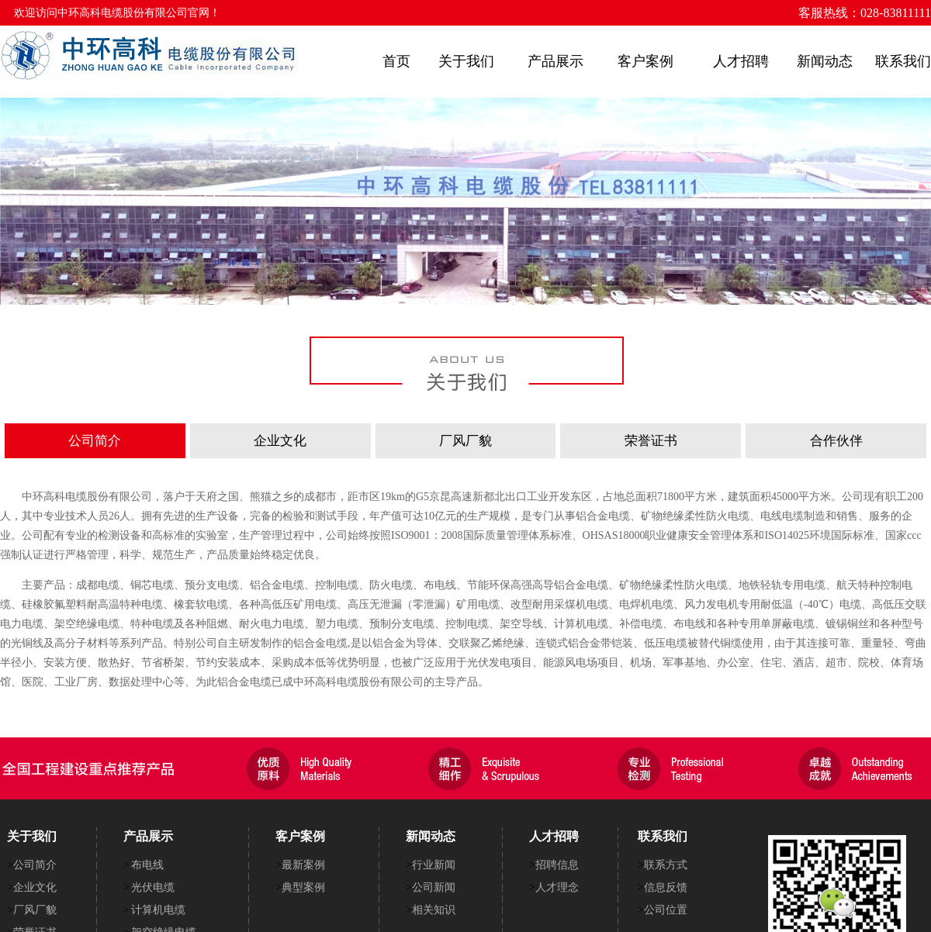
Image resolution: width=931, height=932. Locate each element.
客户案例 (645, 61)
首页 (396, 61)
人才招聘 (741, 61)
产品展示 (555, 61)
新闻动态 (825, 61)
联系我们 (903, 61)
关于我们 (466, 61)
